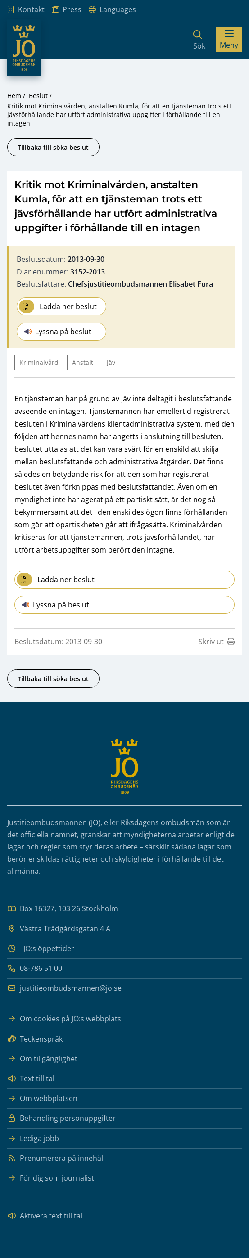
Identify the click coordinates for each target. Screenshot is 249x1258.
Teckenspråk (35, 1039)
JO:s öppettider (48, 948)
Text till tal (30, 1079)
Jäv (111, 362)
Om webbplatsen (42, 1098)
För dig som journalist (50, 1178)
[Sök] (199, 39)
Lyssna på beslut (57, 332)
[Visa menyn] (229, 39)
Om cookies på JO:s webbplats (64, 1019)
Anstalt (82, 362)
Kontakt (26, 10)
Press (66, 10)
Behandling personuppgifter (61, 1118)
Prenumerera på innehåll (56, 1158)
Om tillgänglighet (42, 1059)
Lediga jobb (33, 1138)
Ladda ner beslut (58, 306)
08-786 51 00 (34, 968)
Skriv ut (217, 642)
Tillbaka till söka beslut (53, 147)
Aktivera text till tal (44, 1216)
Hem (14, 95)
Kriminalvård (39, 362)
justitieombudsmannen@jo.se (64, 988)
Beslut (38, 95)
